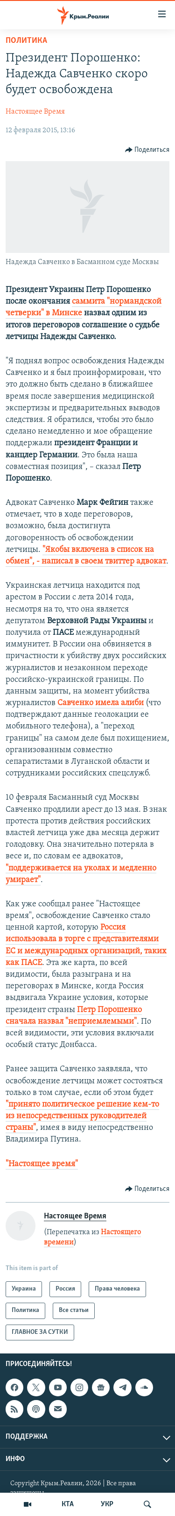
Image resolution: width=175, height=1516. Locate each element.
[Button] (147, 150)
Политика (26, 40)
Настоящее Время (35, 112)
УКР (107, 1504)
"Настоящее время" (42, 1164)
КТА (68, 1504)
